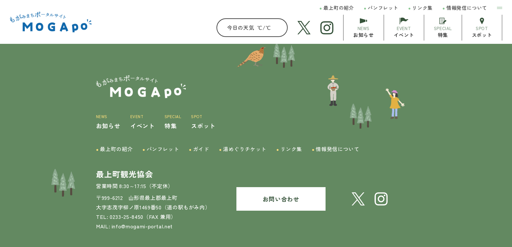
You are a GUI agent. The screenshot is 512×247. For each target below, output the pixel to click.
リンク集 (420, 8)
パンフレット (381, 8)
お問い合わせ (281, 198)
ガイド (199, 149)
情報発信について (464, 8)
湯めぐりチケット (243, 149)
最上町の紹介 (336, 8)
